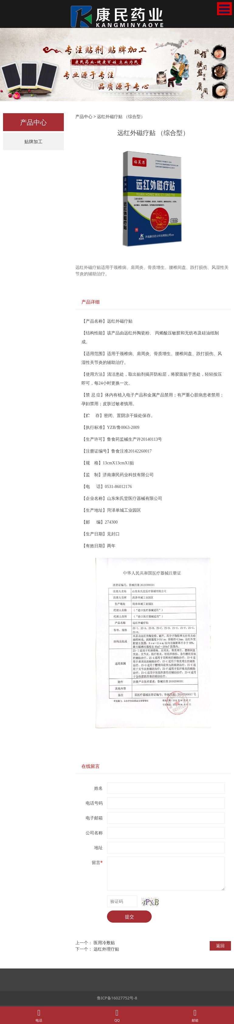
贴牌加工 (33, 141)
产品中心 (83, 116)
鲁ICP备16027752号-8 (117, 998)
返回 (220, 945)
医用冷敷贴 (104, 942)
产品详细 (90, 302)
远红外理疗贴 (106, 949)
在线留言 (90, 766)
